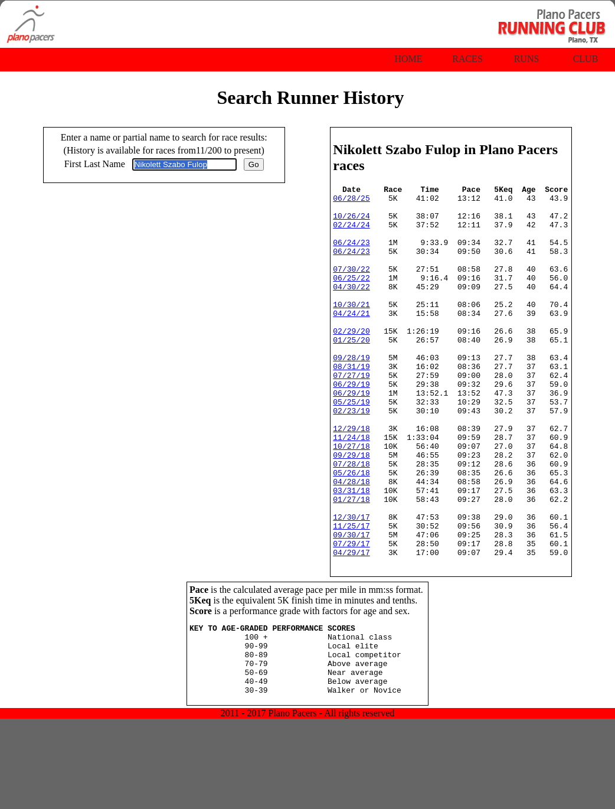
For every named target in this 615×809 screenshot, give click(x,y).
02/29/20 (351, 360)
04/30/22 (351, 307)
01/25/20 (351, 371)
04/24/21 (351, 339)
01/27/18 (351, 562)
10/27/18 (351, 499)
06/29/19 (351, 424)
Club (585, 59)
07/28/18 (351, 520)
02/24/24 (351, 233)
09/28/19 (351, 392)
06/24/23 (351, 254)
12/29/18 (351, 477)
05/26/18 (351, 531)
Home (408, 59)
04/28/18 (351, 541)
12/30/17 (351, 584)
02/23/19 (351, 456)
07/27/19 (351, 414)
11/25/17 (351, 594)
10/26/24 (351, 222)
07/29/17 (351, 616)
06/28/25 (351, 201)
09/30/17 (351, 605)
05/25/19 (351, 446)
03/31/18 (351, 552)
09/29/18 (351, 509)
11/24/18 (351, 488)
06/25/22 (351, 297)
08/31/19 (351, 403)
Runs (526, 59)
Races (467, 59)
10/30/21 (351, 329)
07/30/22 (351, 286)
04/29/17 (351, 626)
